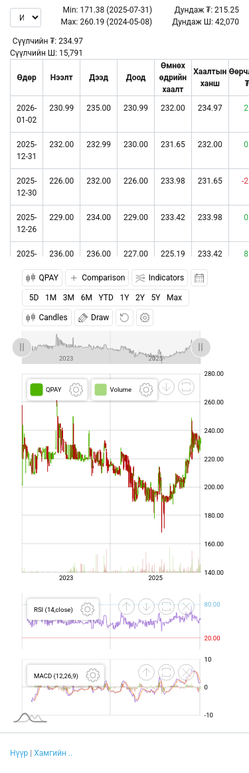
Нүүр (19, 753)
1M (50, 297)
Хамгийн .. (53, 753)
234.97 (70, 41)
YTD (106, 297)
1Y (124, 297)
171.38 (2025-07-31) (116, 10)
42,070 (227, 22)
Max (174, 297)
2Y (140, 297)
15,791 (71, 53)
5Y (156, 297)
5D (34, 297)
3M (68, 297)
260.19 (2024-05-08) (116, 22)
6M (86, 297)
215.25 (226, 10)
